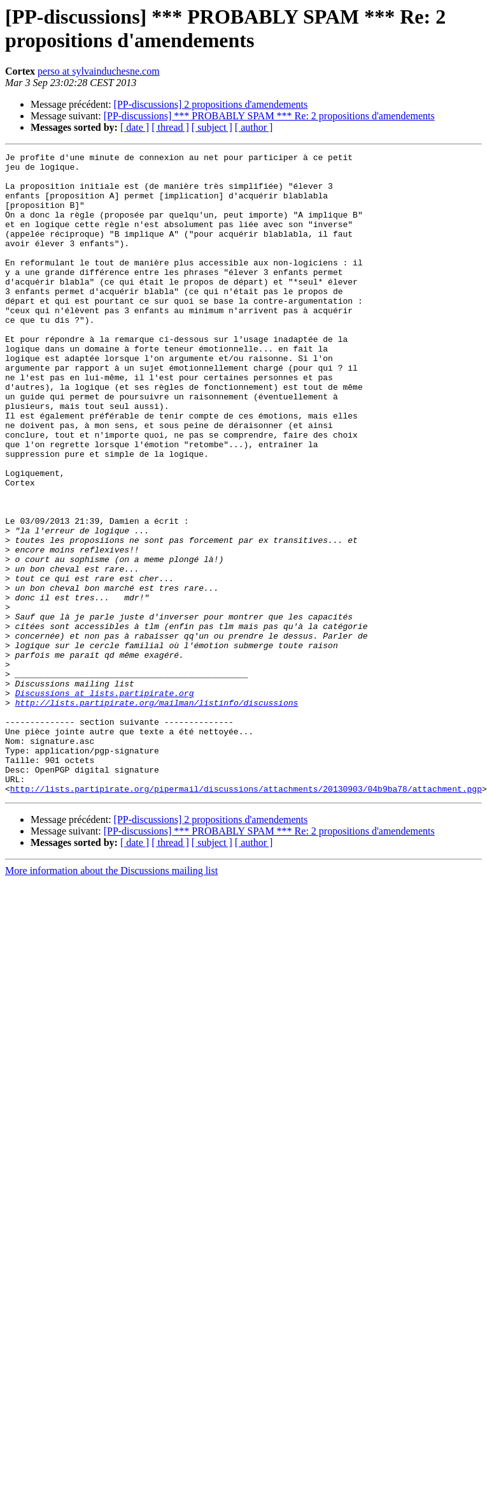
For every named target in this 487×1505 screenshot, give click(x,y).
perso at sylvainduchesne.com (99, 71)
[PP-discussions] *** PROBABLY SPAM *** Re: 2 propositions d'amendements (269, 115)
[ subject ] (212, 127)
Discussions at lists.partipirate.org (104, 802)
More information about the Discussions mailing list (111, 998)
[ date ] (134, 127)
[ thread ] (170, 127)
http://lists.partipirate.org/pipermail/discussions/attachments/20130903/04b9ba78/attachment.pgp (246, 917)
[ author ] (254, 127)
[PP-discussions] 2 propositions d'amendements (211, 104)
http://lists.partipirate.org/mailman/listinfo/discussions (157, 813)
